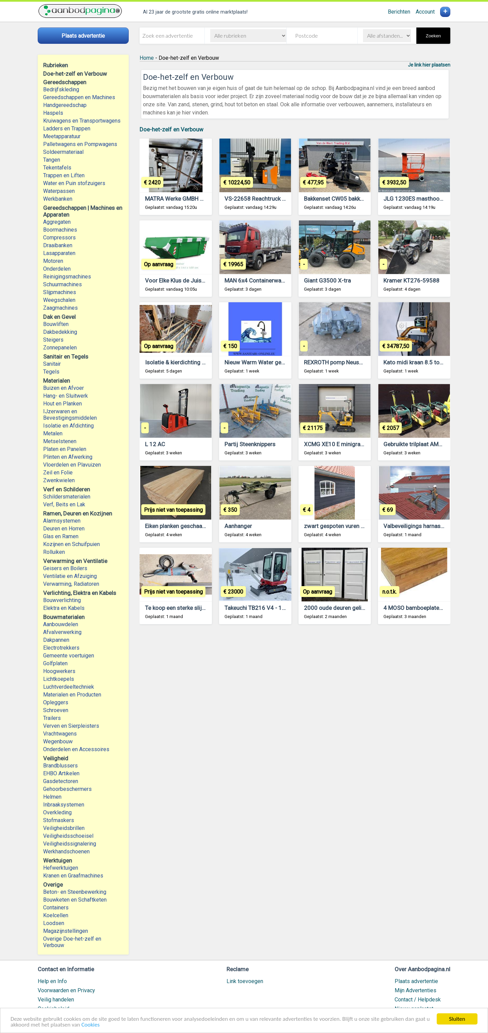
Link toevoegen (245, 981)
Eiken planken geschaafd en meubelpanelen (200, 526)
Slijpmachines (59, 292)
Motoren (53, 261)
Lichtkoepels (58, 679)
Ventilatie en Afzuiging (70, 576)
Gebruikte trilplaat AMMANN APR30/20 (432, 444)
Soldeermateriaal (63, 152)
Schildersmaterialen (66, 496)
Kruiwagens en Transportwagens (82, 120)
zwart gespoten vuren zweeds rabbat (351, 526)
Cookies (91, 1025)
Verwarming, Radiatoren (71, 584)
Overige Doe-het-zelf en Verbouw (72, 942)
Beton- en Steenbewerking (74, 892)
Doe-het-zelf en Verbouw (171, 129)
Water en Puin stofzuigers (74, 183)
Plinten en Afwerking (67, 457)
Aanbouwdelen (60, 624)
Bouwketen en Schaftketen (75, 899)
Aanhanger (238, 526)
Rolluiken (54, 552)
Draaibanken (57, 245)
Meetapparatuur (61, 136)
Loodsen (53, 923)
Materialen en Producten (72, 694)
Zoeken (433, 35)
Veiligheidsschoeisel (68, 836)
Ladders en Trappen (66, 128)
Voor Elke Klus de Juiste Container (189, 280)
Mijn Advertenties (415, 990)
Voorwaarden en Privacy (66, 990)
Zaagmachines (60, 308)
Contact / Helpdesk (418, 999)
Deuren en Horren (64, 528)
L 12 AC (155, 444)
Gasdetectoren (60, 781)
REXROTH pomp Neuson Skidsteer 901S (355, 362)
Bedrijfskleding (61, 89)
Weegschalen (59, 300)
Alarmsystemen (61, 521)
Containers (56, 907)
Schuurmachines (62, 284)
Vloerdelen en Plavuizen (72, 464)
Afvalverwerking (62, 632)
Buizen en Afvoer (63, 388)
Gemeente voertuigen (68, 655)
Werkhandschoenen (66, 851)
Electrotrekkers (61, 648)
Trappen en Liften (64, 175)
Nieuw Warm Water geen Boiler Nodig (272, 362)
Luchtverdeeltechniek (68, 687)
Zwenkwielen (59, 480)
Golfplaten (55, 663)
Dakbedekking (60, 332)
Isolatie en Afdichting (68, 425)
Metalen (52, 433)
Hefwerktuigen (60, 868)
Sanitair (52, 364)
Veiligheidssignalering (69, 843)
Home (147, 58)
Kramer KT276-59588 (411, 280)
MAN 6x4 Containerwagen (257, 280)
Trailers (52, 718)
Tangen (51, 160)
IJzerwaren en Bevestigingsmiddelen (70, 414)
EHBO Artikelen (61, 773)
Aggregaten (57, 222)
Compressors (59, 237)
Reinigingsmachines (67, 276)
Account (425, 11)
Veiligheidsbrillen (64, 828)
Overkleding (57, 812)
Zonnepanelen (60, 347)
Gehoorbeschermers (67, 789)
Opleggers (55, 702)
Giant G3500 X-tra (327, 280)
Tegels (51, 371)
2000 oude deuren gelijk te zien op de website (362, 607)
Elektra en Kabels (64, 608)
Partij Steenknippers (249, 444)
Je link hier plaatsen (429, 65)
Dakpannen (56, 640)
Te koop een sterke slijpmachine (186, 607)
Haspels (53, 113)
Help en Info (52, 981)
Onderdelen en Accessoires (76, 749)
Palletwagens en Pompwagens (80, 144)
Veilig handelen (56, 999)
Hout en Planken (62, 403)
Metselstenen (59, 441)
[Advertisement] (295, 713)
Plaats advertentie (416, 981)
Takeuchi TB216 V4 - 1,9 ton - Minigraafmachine (285, 607)
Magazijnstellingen (65, 931)
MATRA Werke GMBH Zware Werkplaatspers (201, 198)
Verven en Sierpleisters (71, 726)
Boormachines (60, 229)
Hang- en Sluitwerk (65, 396)
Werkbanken (57, 199)
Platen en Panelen (64, 449)
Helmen (52, 797)
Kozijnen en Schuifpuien (71, 544)
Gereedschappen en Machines (79, 97)
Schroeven (55, 710)
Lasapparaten (59, 253)
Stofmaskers (58, 820)
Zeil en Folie (58, 472)
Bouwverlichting (62, 600)
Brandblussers (60, 765)
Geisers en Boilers (65, 568)
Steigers (53, 340)
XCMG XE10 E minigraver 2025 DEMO (352, 444)
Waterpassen (59, 191)
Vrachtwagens (60, 733)
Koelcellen (55, 915)
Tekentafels (57, 167)
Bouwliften (56, 324)
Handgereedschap (65, 105)
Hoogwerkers (59, 671)
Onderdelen (57, 269)
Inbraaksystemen (63, 804)
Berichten (399, 11)
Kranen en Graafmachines (73, 875)
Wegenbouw (58, 741)
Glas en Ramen (60, 536)
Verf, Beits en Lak (64, 504)
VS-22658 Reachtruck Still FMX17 (267, 198)
